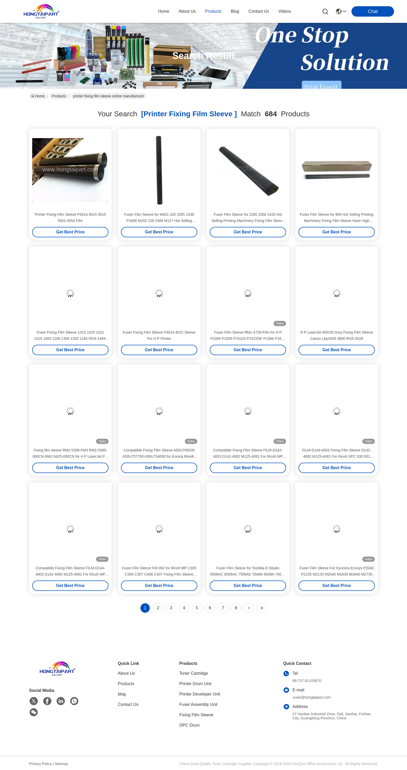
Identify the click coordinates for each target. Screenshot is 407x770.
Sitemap (61, 764)
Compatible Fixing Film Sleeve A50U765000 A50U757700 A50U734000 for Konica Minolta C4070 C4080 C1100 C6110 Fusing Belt (159, 456)
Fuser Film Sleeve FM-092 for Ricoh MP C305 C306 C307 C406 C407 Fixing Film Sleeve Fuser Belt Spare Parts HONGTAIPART (159, 574)
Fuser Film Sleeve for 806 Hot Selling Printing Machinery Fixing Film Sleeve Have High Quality (336, 220)
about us (187, 11)
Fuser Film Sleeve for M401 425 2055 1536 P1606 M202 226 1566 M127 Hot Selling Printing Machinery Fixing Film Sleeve (159, 220)
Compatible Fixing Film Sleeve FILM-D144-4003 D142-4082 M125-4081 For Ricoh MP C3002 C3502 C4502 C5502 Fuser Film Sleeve (248, 456)
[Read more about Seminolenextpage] (249, 608)
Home (163, 11)
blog (235, 11)
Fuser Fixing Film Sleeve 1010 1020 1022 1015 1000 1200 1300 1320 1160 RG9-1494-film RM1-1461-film (70, 338)
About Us (126, 673)
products (213, 11)
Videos (284, 11)
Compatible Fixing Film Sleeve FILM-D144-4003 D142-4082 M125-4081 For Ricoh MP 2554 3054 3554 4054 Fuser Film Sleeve (70, 574)
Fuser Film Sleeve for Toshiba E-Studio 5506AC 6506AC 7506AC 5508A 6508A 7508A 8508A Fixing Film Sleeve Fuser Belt (248, 574)
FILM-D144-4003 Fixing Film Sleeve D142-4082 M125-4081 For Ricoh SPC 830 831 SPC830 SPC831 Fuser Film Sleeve (336, 456)
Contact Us (128, 704)
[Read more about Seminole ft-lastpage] (262, 608)
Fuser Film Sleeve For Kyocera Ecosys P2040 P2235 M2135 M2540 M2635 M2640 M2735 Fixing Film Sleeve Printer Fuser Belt (337, 574)
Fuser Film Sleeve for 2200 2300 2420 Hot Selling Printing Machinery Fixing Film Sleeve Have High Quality (248, 220)
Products (59, 96)
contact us (258, 11)
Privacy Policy (40, 764)
